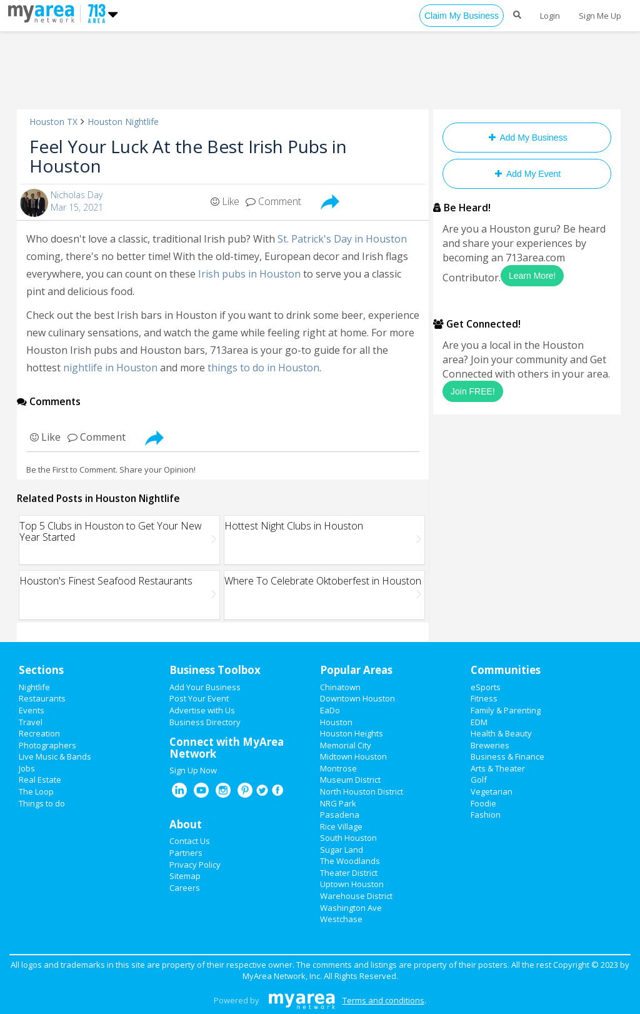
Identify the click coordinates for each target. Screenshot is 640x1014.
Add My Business (526, 138)
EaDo (330, 710)
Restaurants (42, 698)
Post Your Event (199, 698)
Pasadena (339, 814)
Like (225, 201)
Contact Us (189, 840)
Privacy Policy (195, 864)
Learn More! (532, 276)
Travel (30, 722)
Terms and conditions (383, 1000)
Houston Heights (351, 733)
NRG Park (338, 803)
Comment (273, 201)
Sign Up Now (193, 770)
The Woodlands (350, 860)
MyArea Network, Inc (281, 975)
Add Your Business (205, 687)
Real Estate (40, 779)
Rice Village (341, 826)
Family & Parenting (506, 710)
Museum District (350, 779)
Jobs (27, 768)
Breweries (490, 745)
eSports (486, 687)
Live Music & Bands (55, 756)
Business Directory (205, 722)
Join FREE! (473, 391)
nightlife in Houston (110, 367)
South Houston (348, 837)
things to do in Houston (263, 367)
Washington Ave (351, 907)
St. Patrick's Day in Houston (342, 239)
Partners (185, 852)
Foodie (483, 803)
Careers (184, 887)
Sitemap (185, 875)
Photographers (47, 745)
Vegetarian (491, 791)
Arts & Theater (498, 768)
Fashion (486, 814)
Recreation (39, 733)
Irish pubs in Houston (249, 274)
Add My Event (527, 174)
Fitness (484, 698)
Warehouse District (356, 895)
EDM (479, 722)
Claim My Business (461, 16)
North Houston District (361, 791)
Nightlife (34, 687)
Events (31, 710)
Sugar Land (341, 849)
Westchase (341, 919)
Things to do (42, 803)
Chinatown (340, 687)
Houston (336, 722)
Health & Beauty (501, 733)
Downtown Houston (357, 698)
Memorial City (345, 745)
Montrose (338, 768)
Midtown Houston (353, 756)
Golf (479, 779)
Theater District (349, 872)
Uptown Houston (352, 884)
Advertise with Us (202, 710)
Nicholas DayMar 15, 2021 (77, 201)
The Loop (36, 791)
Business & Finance (507, 756)
